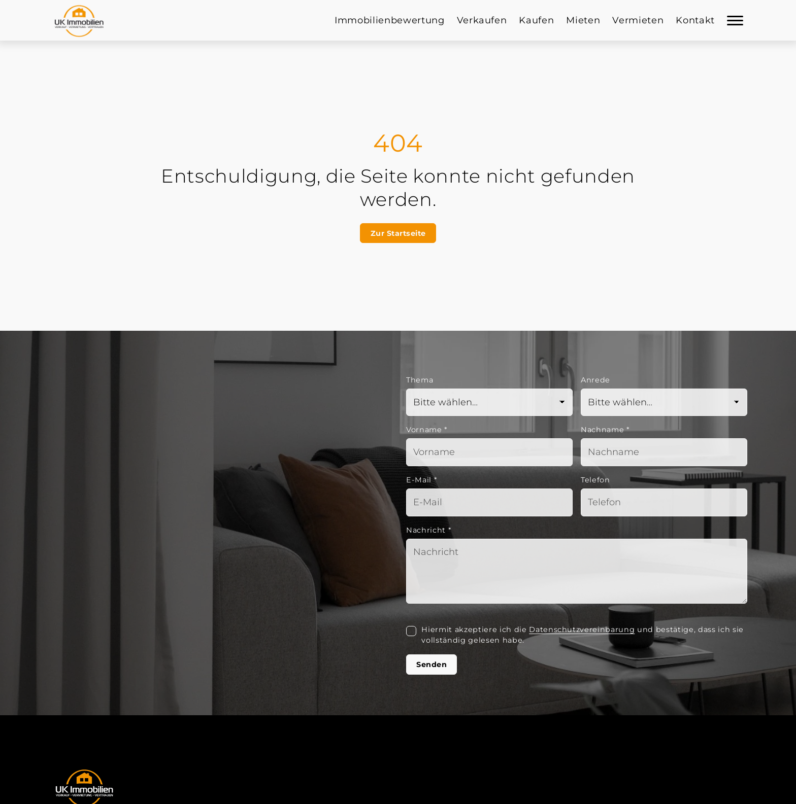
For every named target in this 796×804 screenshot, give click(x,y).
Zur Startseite (398, 233)
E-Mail (421, 479)
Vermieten (638, 20)
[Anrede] (664, 402)
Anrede (595, 379)
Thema (419, 379)
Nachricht (428, 530)
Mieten (583, 20)
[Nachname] (664, 452)
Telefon (595, 479)
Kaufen (536, 20)
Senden (431, 664)
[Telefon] (664, 502)
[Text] (576, 571)
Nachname (605, 429)
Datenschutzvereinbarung (582, 629)
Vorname (427, 429)
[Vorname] (489, 452)
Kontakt (695, 20)
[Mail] (489, 502)
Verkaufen (482, 20)
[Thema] (489, 402)
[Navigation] (735, 20)
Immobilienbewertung (390, 20)
